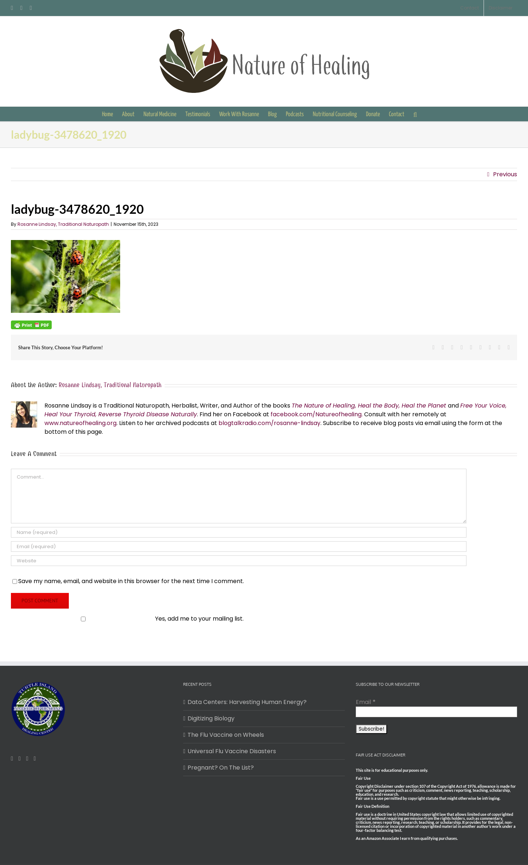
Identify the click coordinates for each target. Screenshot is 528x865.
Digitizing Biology (211, 718)
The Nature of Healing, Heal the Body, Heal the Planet (369, 405)
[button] (415, 114)
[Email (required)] (238, 546)
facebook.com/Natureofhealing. (317, 414)
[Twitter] (35, 759)
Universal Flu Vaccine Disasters (232, 751)
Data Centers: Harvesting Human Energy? (247, 702)
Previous (505, 174)
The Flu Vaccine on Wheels (226, 735)
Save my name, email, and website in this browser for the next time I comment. (131, 581)
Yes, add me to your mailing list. (128, 618)
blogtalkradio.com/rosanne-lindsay (269, 423)
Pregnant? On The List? (221, 767)
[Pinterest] (20, 759)
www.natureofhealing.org (80, 423)
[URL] (238, 560)
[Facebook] (12, 759)
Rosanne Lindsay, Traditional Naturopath (63, 224)
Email (366, 702)
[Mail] (27, 759)
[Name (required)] (238, 532)
